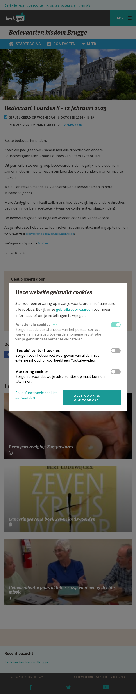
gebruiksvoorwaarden (74, 309)
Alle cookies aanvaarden (87, 398)
